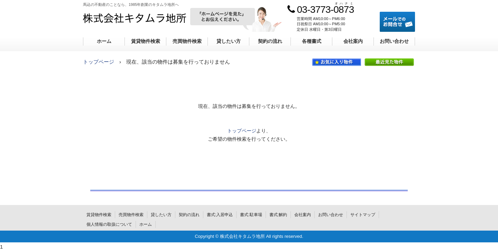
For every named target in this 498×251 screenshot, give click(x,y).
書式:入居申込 (220, 214)
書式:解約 (278, 214)
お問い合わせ (394, 41)
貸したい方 (228, 41)
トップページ (98, 62)
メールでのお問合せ (397, 22)
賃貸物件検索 (145, 41)
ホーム (104, 41)
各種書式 (311, 41)
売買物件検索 (187, 41)
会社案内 (353, 41)
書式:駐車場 (251, 214)
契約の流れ (270, 41)
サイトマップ (362, 214)
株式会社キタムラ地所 (134, 18)
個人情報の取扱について (109, 224)
